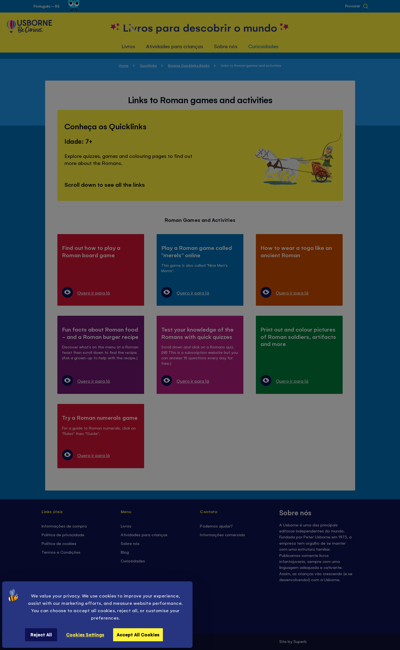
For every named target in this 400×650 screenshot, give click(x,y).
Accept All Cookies (138, 634)
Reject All (41, 634)
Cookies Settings (85, 634)
